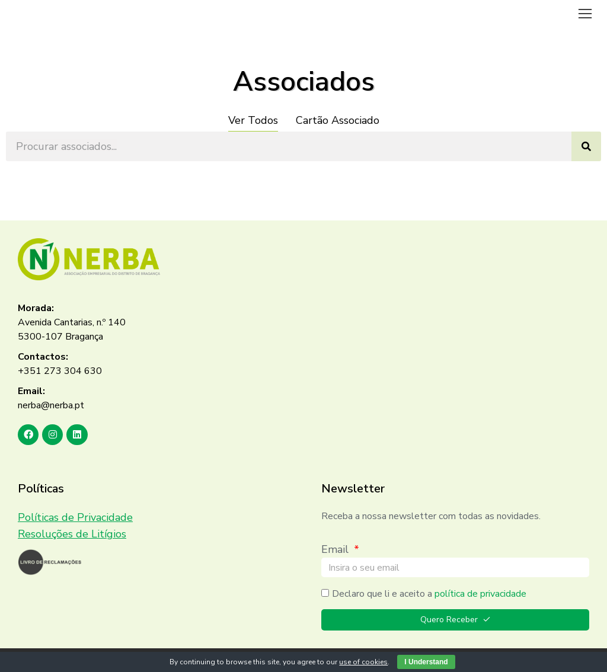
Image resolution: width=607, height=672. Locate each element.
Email (336, 549)
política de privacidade (480, 593)
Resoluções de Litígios (72, 534)
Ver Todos (253, 120)
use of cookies (363, 662)
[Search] (586, 146)
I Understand (426, 662)
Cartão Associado (337, 120)
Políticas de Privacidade (75, 517)
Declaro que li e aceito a (429, 593)
